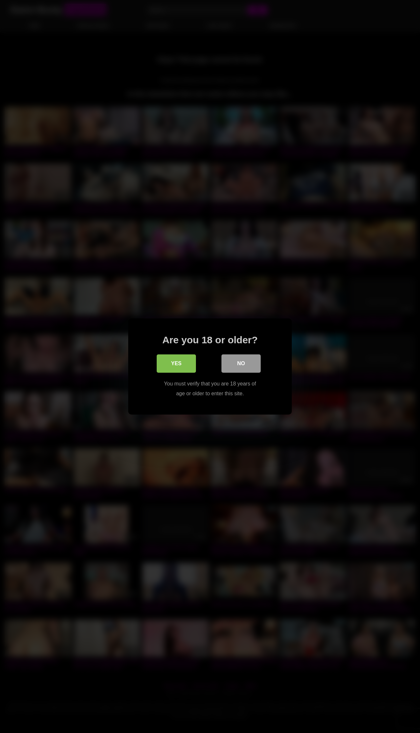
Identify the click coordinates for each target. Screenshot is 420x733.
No (241, 363)
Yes (176, 363)
